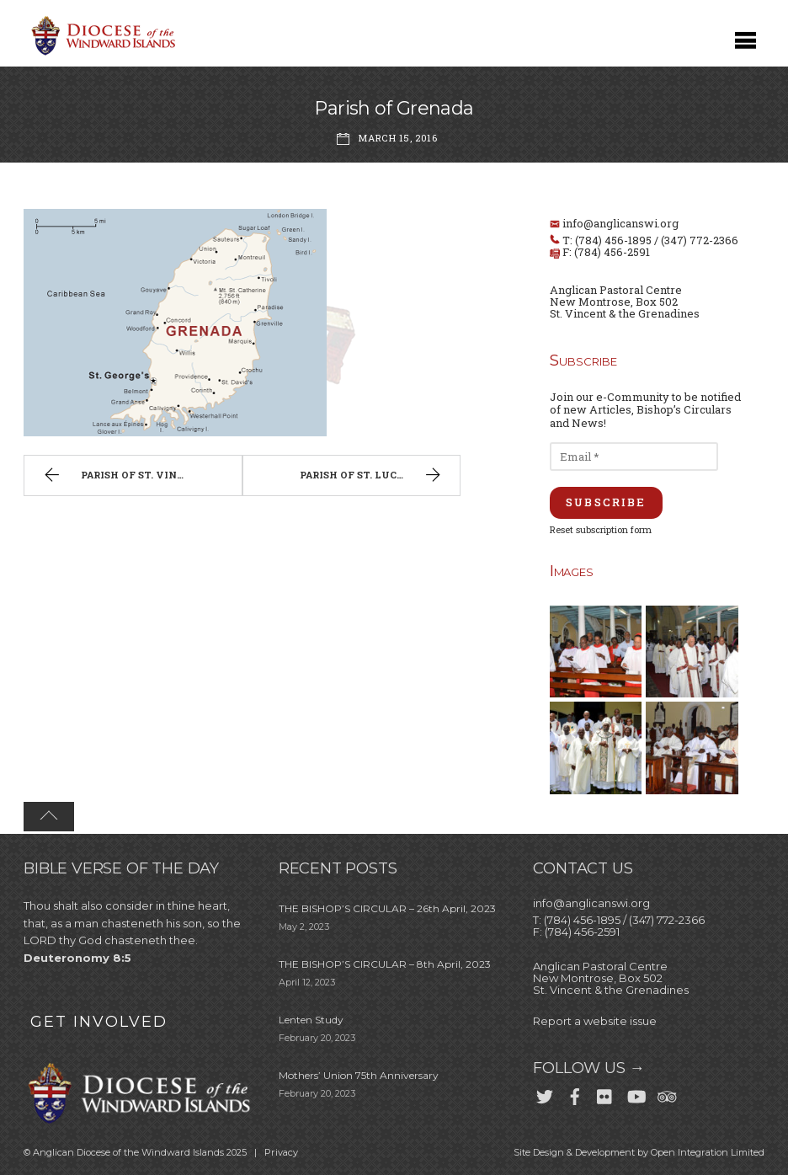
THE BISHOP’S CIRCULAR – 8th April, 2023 (385, 964)
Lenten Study (311, 1019)
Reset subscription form (601, 529)
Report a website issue (595, 1021)
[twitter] (544, 1094)
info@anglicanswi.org (620, 223)
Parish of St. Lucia (372, 477)
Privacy (281, 1152)
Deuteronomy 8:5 (77, 957)
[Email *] (634, 456)
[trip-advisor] (666, 1094)
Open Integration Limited (707, 1152)
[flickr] (605, 1094)
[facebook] (575, 1094)
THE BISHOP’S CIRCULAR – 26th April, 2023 (387, 908)
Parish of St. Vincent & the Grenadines (141, 477)
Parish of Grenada (394, 108)
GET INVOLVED (99, 1021)
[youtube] (635, 1094)
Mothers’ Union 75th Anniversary (359, 1075)
